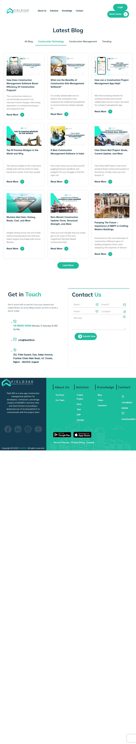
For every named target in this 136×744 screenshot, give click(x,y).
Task (79, 409)
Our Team (60, 400)
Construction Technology (51, 41)
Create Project (80, 397)
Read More (12, 114)
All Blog (29, 41)
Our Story (60, 395)
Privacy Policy (78, 442)
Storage (80, 420)
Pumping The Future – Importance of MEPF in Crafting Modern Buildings (111, 226)
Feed (79, 404)
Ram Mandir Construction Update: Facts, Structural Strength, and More (64, 220)
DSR (78, 415)
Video (100, 400)
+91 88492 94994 (22, 326)
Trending (106, 41)
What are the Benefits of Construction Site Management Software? (67, 83)
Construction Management (83, 41)
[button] (68, 265)
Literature (102, 406)
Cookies (90, 442)
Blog (100, 395)
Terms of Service (61, 442)
